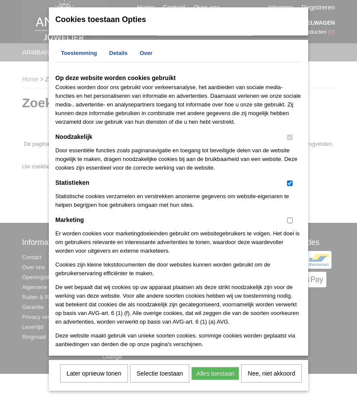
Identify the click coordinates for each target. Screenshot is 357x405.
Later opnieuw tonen (94, 379)
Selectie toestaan (160, 379)
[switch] (290, 143)
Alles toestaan (215, 379)
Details (118, 58)
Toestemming (79, 58)
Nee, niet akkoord (271, 379)
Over (146, 58)
